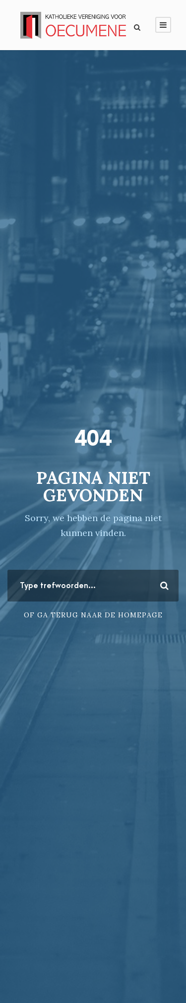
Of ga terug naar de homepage (93, 614)
